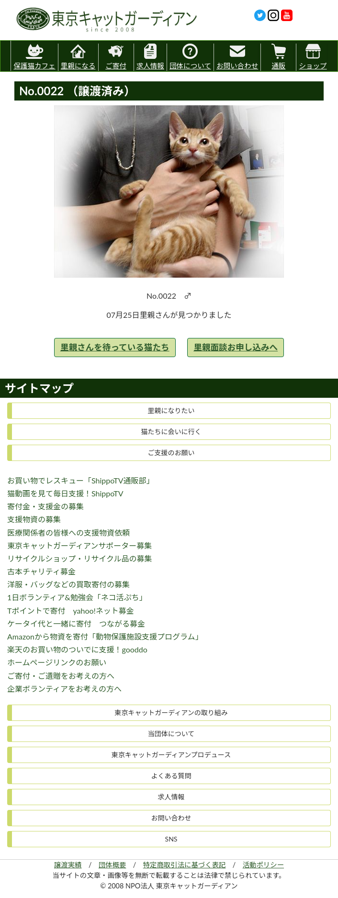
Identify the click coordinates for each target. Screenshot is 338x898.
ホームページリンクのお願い (56, 662)
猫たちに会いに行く (171, 431)
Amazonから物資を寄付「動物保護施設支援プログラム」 (105, 636)
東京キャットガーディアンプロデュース (171, 755)
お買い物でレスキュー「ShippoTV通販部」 (80, 480)
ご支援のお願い (171, 453)
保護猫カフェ (34, 55)
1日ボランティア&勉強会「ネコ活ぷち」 (77, 597)
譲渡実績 (68, 865)
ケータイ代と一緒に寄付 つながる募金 (76, 623)
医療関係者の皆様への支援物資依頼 (68, 532)
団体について (190, 57)
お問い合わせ (237, 57)
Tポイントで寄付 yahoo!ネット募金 (70, 610)
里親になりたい (171, 410)
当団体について (171, 734)
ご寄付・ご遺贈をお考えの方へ (60, 675)
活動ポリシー (263, 865)
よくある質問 (171, 776)
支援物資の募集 (34, 519)
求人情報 (150, 57)
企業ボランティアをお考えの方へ (64, 688)
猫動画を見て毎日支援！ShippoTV (65, 493)
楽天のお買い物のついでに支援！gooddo (77, 649)
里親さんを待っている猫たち (114, 347)
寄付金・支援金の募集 (45, 506)
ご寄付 (115, 57)
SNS (171, 839)
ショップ (313, 57)
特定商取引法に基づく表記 (184, 865)
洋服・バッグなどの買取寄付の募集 (68, 584)
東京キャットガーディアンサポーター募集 (79, 545)
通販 (278, 57)
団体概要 (112, 865)
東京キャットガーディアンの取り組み (170, 712)
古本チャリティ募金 (41, 571)
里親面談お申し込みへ (235, 347)
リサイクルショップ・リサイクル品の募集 (79, 558)
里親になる (78, 57)
